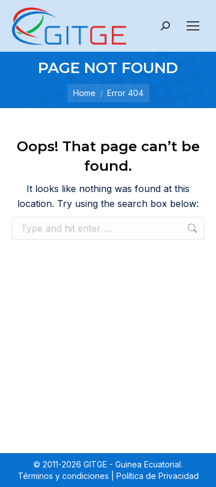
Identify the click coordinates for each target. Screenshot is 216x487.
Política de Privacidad (157, 476)
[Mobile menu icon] (192, 25)
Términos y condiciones (63, 476)
